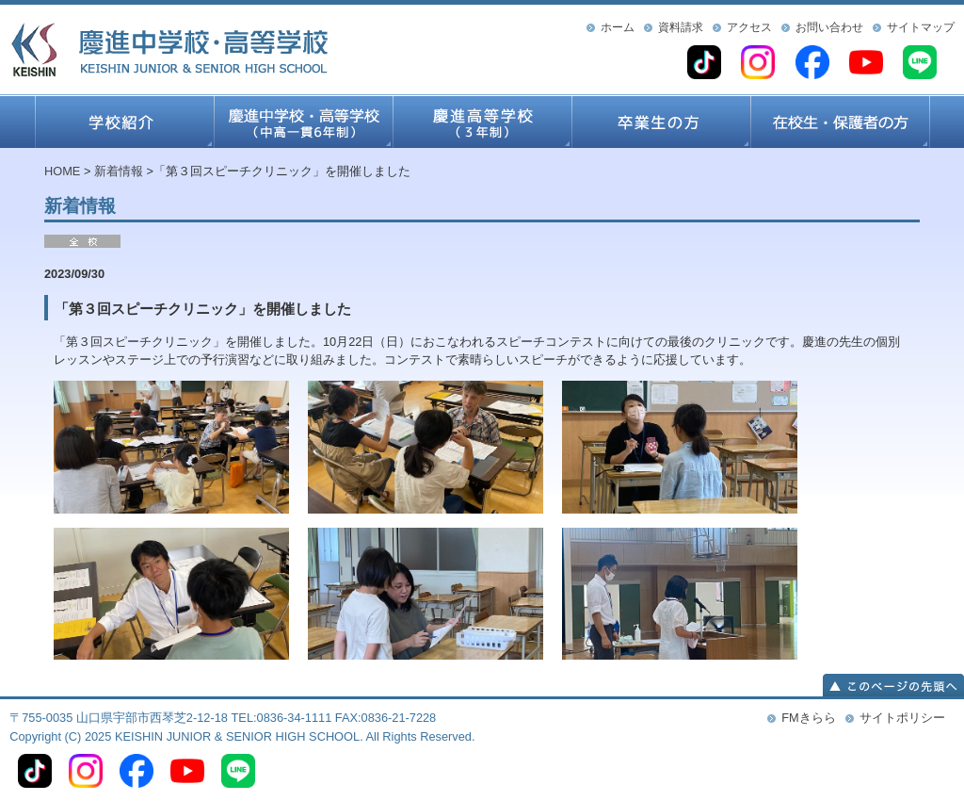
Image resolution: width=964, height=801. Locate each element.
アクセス (749, 27)
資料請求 (680, 27)
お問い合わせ (829, 27)
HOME (62, 171)
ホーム (618, 27)
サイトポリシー (902, 718)
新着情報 (118, 171)
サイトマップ (921, 27)
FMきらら (808, 718)
